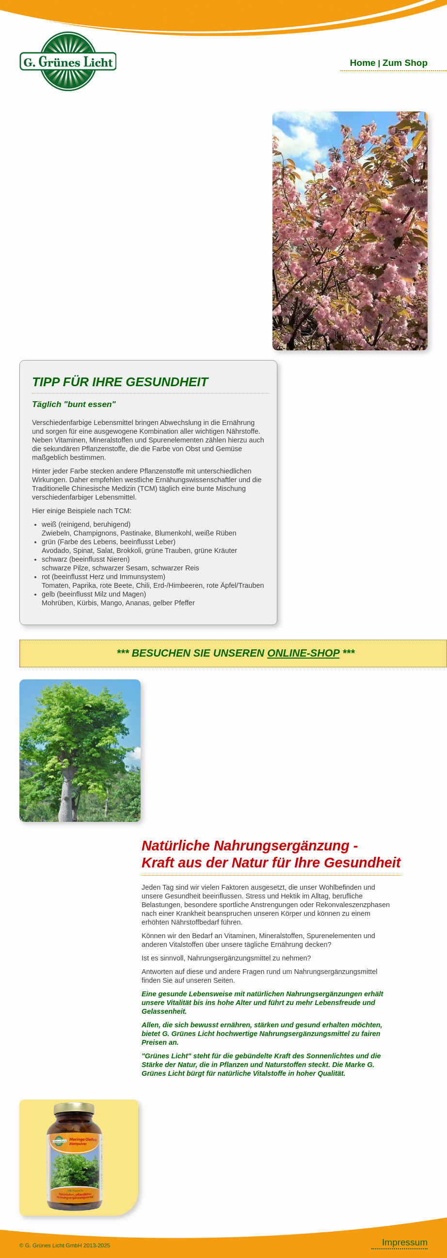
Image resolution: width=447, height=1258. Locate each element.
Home (363, 63)
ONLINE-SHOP (303, 653)
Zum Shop (405, 63)
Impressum (405, 1242)
